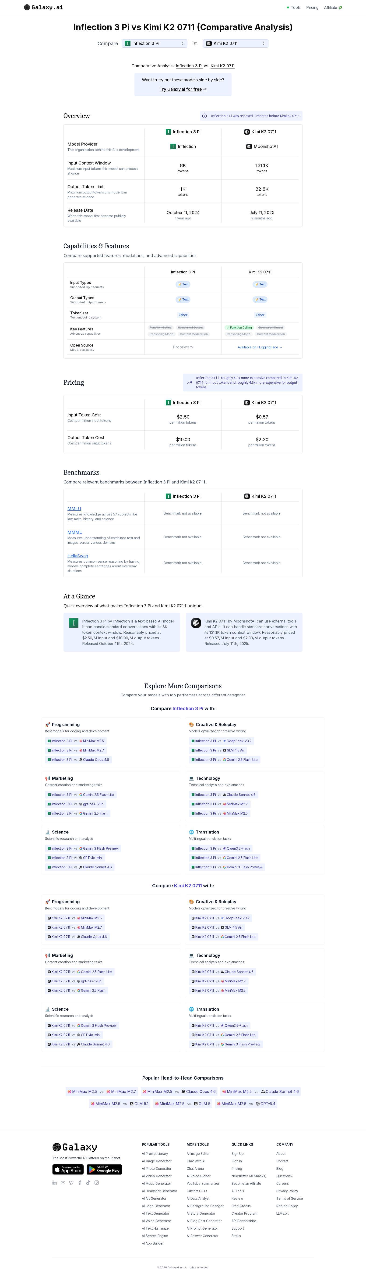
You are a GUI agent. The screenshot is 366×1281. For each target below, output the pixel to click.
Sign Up (238, 1154)
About (280, 1154)
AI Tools (238, 1191)
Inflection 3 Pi (189, 65)
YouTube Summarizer (203, 1183)
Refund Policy (287, 1206)
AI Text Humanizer (156, 1228)
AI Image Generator (157, 1161)
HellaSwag (77, 555)
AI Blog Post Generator (204, 1221)
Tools (296, 7)
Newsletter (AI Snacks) (249, 1176)
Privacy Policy (287, 1191)
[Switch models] (195, 43)
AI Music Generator (156, 1183)
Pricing (312, 7)
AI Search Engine (155, 1236)
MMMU (75, 532)
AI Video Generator (157, 1176)
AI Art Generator (154, 1198)
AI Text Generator (155, 1213)
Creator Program (244, 1213)
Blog (279, 1168)
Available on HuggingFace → (260, 347)
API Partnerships (244, 1221)
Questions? (284, 1176)
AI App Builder (153, 1243)
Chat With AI (196, 1161)
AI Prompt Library (155, 1154)
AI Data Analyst (198, 1198)
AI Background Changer (205, 1206)
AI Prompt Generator (202, 1228)
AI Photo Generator (156, 1168)
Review (237, 1198)
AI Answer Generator (202, 1236)
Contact (282, 1161)
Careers (282, 1183)
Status (236, 1236)
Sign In (237, 1161)
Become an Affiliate (246, 1183)
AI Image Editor (198, 1154)
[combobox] (154, 43)
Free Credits (241, 1206)
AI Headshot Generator (159, 1191)
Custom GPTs (197, 1191)
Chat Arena (195, 1168)
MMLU (74, 508)
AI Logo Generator (156, 1206)
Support (238, 1228)
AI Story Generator (201, 1213)
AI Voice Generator (156, 1221)
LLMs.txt (282, 1213)
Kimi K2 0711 (223, 65)
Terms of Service (289, 1198)
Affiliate (333, 7)
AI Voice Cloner (199, 1176)
